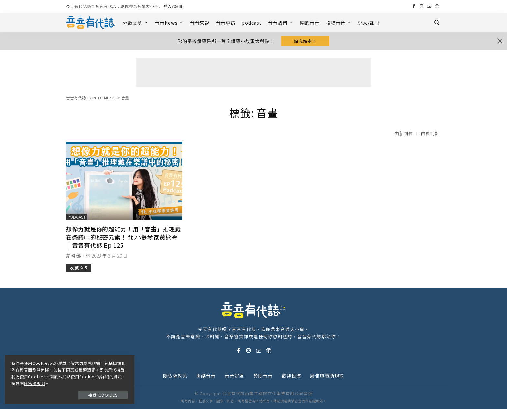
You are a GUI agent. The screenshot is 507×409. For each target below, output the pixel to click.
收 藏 (78, 267)
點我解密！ (305, 41)
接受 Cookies (103, 395)
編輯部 (73, 255)
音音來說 (200, 22)
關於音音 (309, 22)
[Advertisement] (253, 72)
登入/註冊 (173, 6)
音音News (169, 22)
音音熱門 (281, 22)
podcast (252, 22)
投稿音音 (338, 22)
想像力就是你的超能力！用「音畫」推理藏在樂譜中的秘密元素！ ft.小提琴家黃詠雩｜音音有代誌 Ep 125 (123, 237)
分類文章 (135, 22)
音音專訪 (225, 22)
